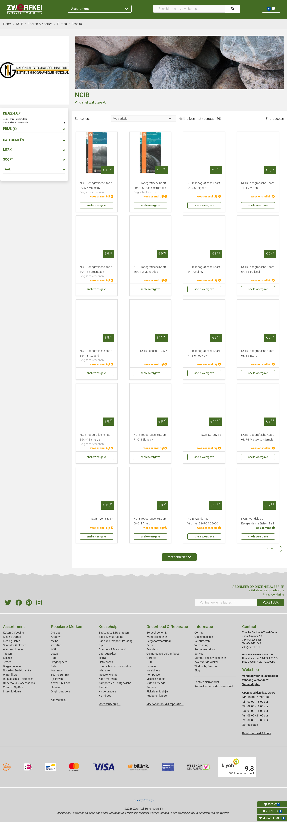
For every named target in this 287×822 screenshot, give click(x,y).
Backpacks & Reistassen (114, 632)
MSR (54, 649)
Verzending (201, 645)
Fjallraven (57, 678)
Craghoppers (59, 662)
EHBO (102, 657)
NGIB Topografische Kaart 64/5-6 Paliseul (257, 269)
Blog (197, 670)
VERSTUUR (271, 602)
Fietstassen (106, 662)
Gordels (151, 657)
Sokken (7, 657)
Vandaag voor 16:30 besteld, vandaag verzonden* (260, 680)
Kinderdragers (107, 691)
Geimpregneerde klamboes (162, 653)
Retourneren (202, 641)
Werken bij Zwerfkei (206, 666)
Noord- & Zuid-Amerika (17, 670)
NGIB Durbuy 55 (211, 435)
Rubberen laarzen (157, 695)
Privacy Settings (144, 800)
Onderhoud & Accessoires (19, 683)
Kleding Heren (11, 641)
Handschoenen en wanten (115, 666)
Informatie (203, 626)
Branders (152, 649)
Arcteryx (56, 636)
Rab (53, 657)
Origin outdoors (60, 691)
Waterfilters (10, 674)
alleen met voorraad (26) (204, 119)
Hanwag (56, 687)
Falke (54, 666)
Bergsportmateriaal (158, 641)
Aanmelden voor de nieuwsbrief (213, 686)
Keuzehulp (108, 626)
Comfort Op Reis (13, 687)
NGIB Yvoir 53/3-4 (102, 518)
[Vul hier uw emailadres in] (226, 602)
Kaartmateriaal (108, 678)
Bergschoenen (12, 666)
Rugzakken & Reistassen (18, 678)
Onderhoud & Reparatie (167, 626)
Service (198, 653)
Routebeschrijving (205, 649)
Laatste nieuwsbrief (206, 682)
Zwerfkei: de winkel (206, 662)
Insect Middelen (12, 691)
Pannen (151, 687)
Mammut (56, 670)
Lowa (54, 653)
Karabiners (153, 670)
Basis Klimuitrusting (111, 636)
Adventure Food (61, 683)
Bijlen (102, 645)
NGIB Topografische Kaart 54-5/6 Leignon (203, 185)
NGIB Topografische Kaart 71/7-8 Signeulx (150, 437)
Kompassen (153, 674)
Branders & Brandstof (112, 649)
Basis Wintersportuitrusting (116, 641)
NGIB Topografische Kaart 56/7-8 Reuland (96, 355)
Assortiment (99, 9)
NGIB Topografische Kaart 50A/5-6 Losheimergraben (150, 188)
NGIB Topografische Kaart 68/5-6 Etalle (257, 353)
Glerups (55, 632)
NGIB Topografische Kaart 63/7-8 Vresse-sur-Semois (257, 437)
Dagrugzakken (108, 653)
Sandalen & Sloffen (14, 645)
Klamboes (105, 695)
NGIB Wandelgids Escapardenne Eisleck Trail (257, 521)
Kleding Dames (12, 636)
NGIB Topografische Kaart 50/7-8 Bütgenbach (96, 272)
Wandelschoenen (13, 649)
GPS (149, 662)
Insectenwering (108, 674)
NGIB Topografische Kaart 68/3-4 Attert (150, 521)
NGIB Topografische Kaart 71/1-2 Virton (257, 185)
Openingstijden (203, 636)
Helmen (151, 666)
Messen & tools (155, 678)
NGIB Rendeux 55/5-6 (153, 351)
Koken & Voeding (13, 632)
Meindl (55, 641)
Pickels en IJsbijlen (157, 691)
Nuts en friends (155, 683)
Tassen (7, 653)
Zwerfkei (56, 645)
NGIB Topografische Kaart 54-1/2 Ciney (203, 269)
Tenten (7, 662)
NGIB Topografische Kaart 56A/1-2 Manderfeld (150, 269)
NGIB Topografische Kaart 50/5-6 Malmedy (96, 188)
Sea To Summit (60, 674)
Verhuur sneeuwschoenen (210, 657)
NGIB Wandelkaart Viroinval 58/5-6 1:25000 (202, 521)
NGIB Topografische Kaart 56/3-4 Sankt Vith (96, 439)
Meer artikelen (179, 557)
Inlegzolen (105, 670)
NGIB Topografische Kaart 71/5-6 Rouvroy (203, 353)
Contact (199, 632)
